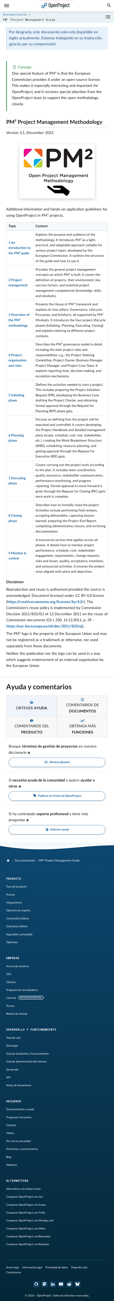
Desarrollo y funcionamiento (31, 1029)
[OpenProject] (8, 860)
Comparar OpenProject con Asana (26, 1205)
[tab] (31, 706)
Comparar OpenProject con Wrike (26, 1228)
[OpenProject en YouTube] (61, 1284)
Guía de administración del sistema (26, 1061)
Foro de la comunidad (18, 1141)
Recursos (13, 1101)
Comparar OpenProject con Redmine (27, 1244)
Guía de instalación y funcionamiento (27, 1054)
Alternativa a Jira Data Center (23, 1189)
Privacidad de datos (56, 1267)
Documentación (15, 14)
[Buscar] (109, 5)
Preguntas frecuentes (19, 1117)
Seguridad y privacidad (19, 934)
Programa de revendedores (22, 990)
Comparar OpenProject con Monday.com (30, 1220)
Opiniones (12, 942)
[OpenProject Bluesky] (78, 1284)
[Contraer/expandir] (108, 17)
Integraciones (14, 902)
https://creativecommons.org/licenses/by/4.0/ (45, 602)
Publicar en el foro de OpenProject (57, 796)
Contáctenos (13, 1272)
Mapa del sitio (79, 1267)
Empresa (12, 958)
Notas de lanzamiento (18, 1085)
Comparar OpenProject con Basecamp (28, 1236)
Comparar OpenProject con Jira (24, 1197)
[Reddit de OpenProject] (69, 1284)
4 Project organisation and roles (17, 360)
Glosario (11, 1125)
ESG (8, 974)
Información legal (32, 1267)
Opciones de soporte (18, 910)
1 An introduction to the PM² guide (19, 248)
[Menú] (6, 5)
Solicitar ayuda (57, 829)
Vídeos (10, 1133)
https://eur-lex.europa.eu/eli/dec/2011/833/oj (44, 626)
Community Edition (17, 918)
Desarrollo (12, 1069)
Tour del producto (16, 886)
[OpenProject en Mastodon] (45, 1284)
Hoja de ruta (13, 1038)
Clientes (11, 982)
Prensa (10, 1006)
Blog (8, 1157)
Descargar (12, 1045)
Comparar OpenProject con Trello (25, 1212)
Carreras (11, 998)
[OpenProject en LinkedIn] (53, 1284)
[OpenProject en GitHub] (36, 1284)
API (8, 1077)
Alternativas (17, 1181)
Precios (10, 895)
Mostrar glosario (57, 762)
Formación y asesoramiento (22, 1149)
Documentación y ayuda (20, 1109)
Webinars (11, 1165)
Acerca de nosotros (17, 966)
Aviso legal (12, 1267)
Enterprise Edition (16, 926)
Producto (13, 879)
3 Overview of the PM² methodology (19, 320)
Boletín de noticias (16, 1014)
